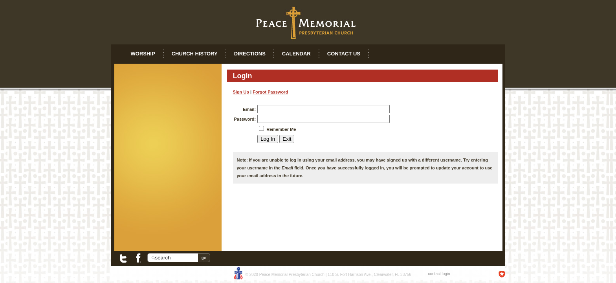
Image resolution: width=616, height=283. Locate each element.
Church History (195, 54)
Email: (249, 109)
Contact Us (343, 54)
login (446, 274)
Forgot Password (270, 92)
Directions (250, 54)
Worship (143, 54)
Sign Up (241, 92)
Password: (245, 119)
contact (434, 274)
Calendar (296, 54)
